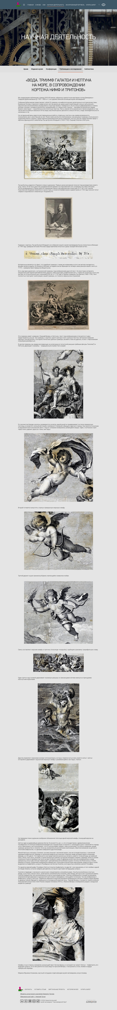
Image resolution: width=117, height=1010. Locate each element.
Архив (25, 69)
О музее (38, 5)
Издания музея (37, 69)
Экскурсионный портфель (75, 5)
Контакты (28, 989)
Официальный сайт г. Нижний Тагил (33, 996)
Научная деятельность (55, 5)
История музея (72, 989)
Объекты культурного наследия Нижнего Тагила (37, 994)
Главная (30, 5)
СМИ (44, 5)
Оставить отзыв (40, 989)
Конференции (51, 69)
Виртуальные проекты (57, 989)
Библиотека (89, 69)
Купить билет (91, 5)
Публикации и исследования (70, 69)
